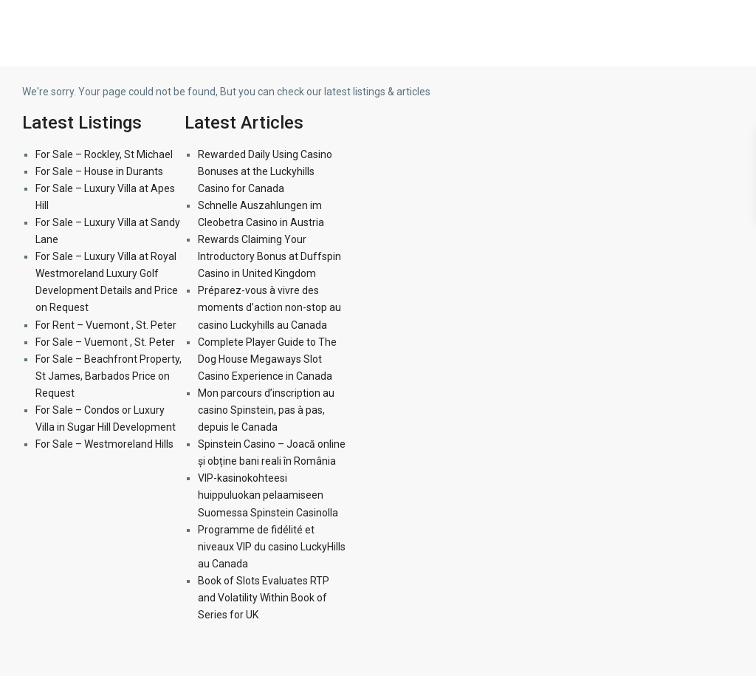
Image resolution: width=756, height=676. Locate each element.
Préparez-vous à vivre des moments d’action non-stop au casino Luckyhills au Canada (269, 307)
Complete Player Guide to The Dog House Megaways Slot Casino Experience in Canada (267, 359)
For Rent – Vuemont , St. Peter (105, 325)
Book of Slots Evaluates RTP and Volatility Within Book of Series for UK (263, 598)
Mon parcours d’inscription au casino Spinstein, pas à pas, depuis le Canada (266, 410)
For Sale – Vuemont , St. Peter (105, 342)
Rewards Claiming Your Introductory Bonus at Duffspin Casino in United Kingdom (269, 256)
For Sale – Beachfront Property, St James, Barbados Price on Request (108, 376)
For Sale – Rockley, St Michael (104, 154)
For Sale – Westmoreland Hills (104, 444)
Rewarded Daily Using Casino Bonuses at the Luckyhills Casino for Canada (265, 171)
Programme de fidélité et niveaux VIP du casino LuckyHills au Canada (272, 547)
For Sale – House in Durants (99, 171)
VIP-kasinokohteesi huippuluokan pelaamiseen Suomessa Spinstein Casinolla (268, 495)
